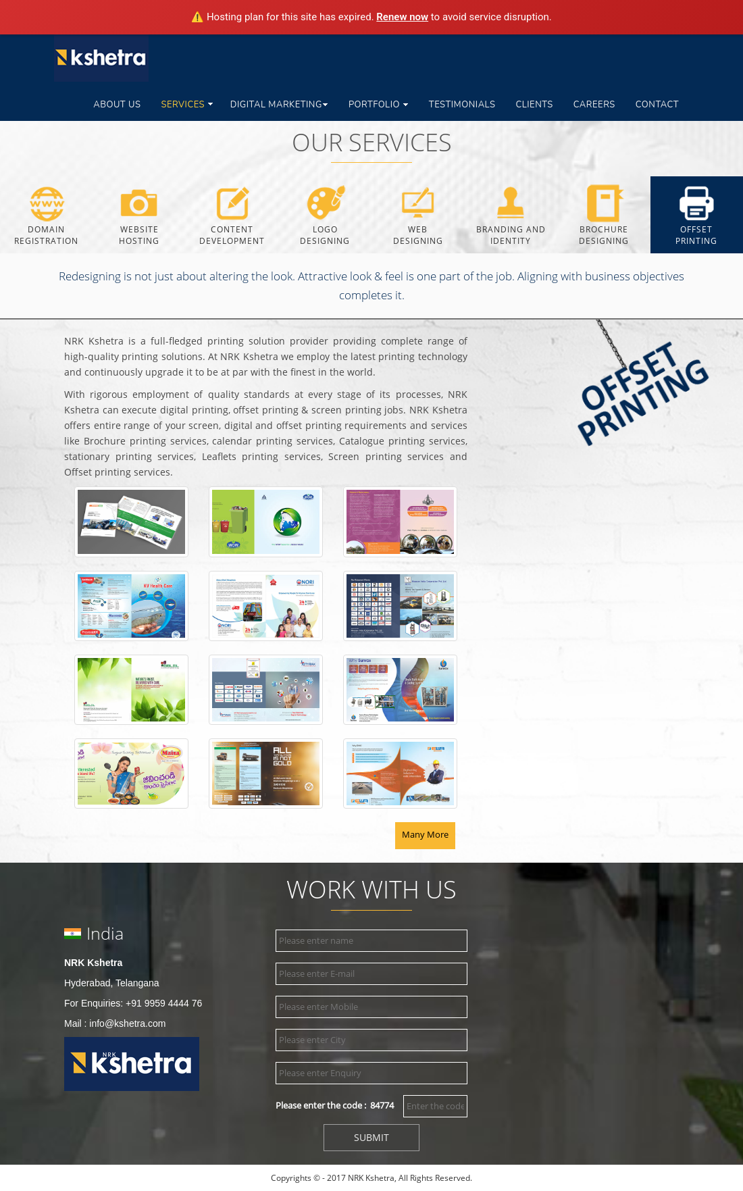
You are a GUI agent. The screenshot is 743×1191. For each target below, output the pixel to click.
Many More (425, 834)
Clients (534, 105)
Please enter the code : (335, 1105)
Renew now (402, 17)
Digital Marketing (279, 105)
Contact (657, 105)
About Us (116, 105)
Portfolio (379, 105)
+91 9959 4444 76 (164, 1003)
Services (187, 105)
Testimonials (462, 105)
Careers (594, 105)
